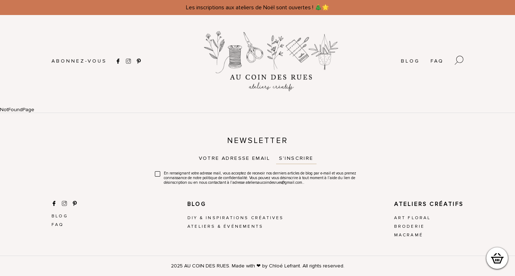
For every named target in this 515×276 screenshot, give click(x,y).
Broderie (409, 226)
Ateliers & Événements (225, 226)
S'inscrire (296, 158)
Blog (410, 61)
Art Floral (412, 218)
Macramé (408, 235)
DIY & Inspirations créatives (235, 218)
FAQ (437, 61)
